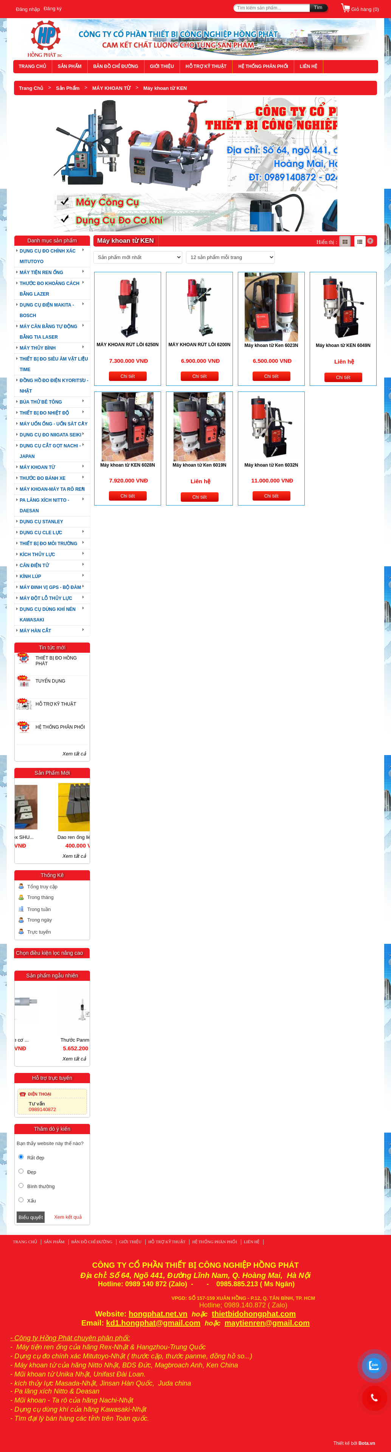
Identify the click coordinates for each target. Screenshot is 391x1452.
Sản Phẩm (67, 88)
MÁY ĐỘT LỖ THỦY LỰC (46, 598)
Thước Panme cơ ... (33, 1040)
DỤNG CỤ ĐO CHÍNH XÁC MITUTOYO (48, 256)
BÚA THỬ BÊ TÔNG (41, 402)
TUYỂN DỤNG (50, 681)
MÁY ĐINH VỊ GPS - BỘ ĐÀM (50, 587)
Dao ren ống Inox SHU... (33, 837)
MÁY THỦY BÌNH (38, 348)
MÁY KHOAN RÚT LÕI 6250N (128, 344)
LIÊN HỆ (308, 66)
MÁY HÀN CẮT (35, 631)
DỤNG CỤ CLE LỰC (41, 532)
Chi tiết (128, 376)
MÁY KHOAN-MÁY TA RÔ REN (52, 489)
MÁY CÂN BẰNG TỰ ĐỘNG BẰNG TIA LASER (48, 332)
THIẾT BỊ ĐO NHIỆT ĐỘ (44, 413)
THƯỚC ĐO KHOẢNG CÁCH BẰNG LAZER (49, 289)
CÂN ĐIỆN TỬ (34, 565)
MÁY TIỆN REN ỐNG (41, 272)
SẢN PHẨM (70, 66)
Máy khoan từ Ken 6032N (271, 465)
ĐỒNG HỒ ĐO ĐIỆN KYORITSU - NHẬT (54, 386)
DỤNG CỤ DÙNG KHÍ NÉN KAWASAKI (48, 615)
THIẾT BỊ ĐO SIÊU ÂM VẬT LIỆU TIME (54, 364)
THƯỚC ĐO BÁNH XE (42, 478)
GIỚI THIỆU (162, 66)
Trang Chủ (31, 88)
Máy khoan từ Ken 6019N (199, 465)
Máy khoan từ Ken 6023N (271, 345)
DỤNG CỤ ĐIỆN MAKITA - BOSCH (47, 310)
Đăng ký (52, 8)
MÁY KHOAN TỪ (111, 88)
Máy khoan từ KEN (165, 88)
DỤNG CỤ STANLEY (41, 521)
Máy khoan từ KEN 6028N (127, 465)
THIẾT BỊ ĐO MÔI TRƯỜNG (48, 543)
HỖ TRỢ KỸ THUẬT (206, 66)
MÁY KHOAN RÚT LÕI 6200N (200, 344)
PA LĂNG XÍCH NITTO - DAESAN (44, 505)
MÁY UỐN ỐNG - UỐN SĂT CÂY (53, 424)
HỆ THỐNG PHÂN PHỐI (263, 66)
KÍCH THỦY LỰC (37, 554)
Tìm (318, 7)
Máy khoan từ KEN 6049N (343, 345)
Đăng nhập (28, 9)
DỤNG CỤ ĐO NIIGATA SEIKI (50, 435)
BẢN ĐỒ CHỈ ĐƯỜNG (115, 66)
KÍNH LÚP (30, 576)
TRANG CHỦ (32, 66)
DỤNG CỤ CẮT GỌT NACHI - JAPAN (50, 451)
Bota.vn (366, 1443)
